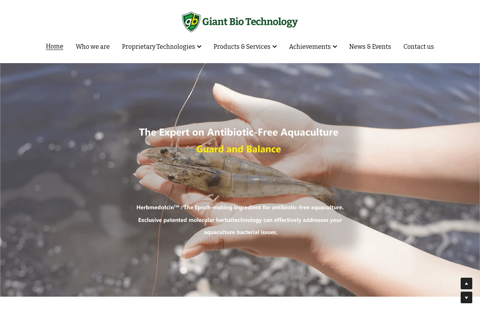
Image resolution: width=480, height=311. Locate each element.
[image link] (240, 21)
